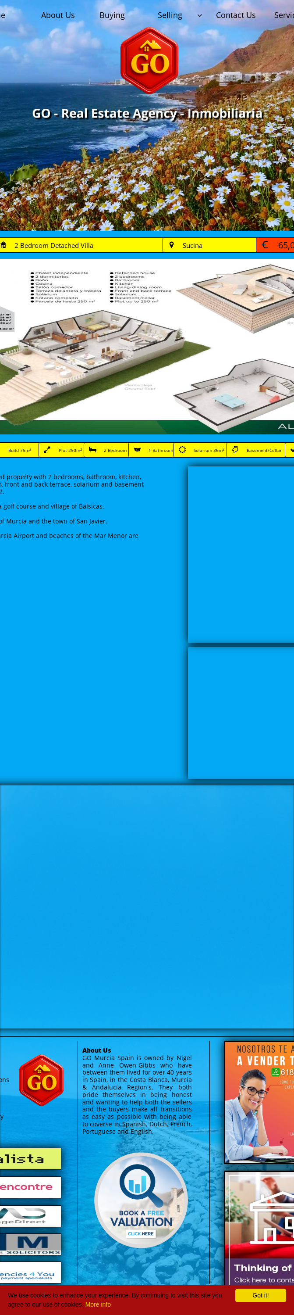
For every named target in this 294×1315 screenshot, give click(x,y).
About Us (96, 1050)
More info (98, 1304)
